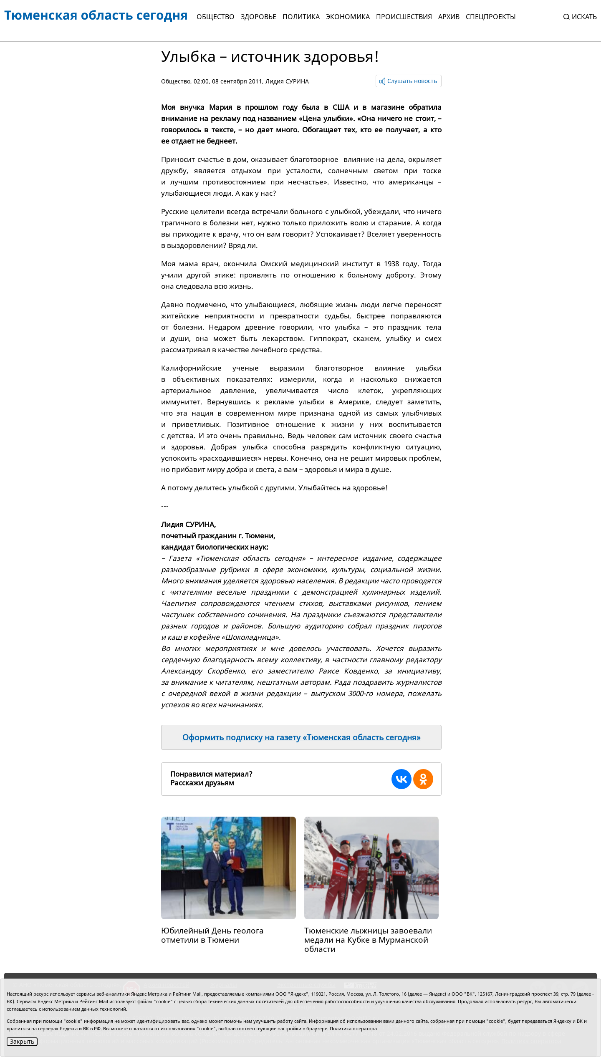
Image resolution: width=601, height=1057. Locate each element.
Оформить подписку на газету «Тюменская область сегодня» (301, 737)
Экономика (348, 16)
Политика (301, 16)
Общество (216, 16)
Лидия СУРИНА (287, 81)
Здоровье (258, 16)
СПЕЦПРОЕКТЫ (491, 16)
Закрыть (22, 1041)
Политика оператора (353, 1028)
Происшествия (404, 16)
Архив (449, 16)
